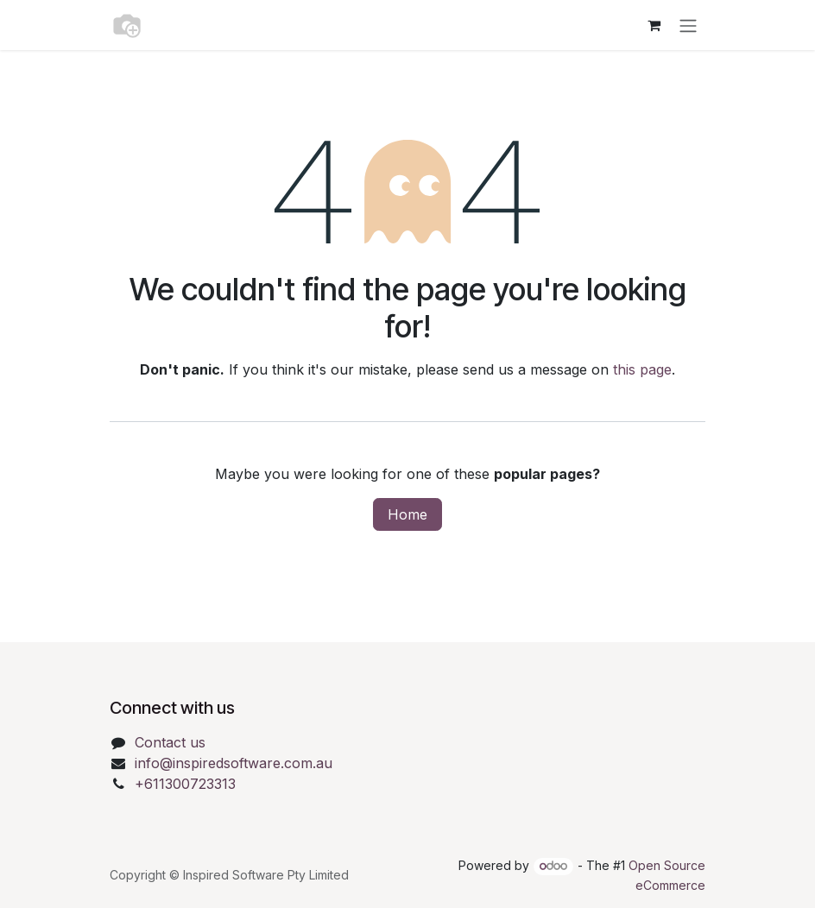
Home (407, 514)
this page (642, 369)
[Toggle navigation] (688, 25)
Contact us (170, 742)
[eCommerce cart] (653, 25)
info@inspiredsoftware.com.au (233, 763)
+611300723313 (185, 783)
